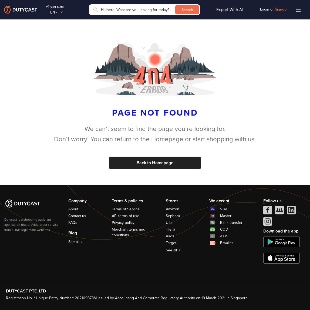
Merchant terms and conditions (128, 232)
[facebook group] (279, 211)
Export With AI (229, 9)
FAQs (72, 222)
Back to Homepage (155, 163)
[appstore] (281, 258)
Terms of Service (126, 209)
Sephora (173, 216)
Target (171, 243)
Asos (170, 236)
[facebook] (267, 211)
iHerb (170, 229)
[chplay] (281, 242)
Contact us (77, 216)
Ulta (169, 222)
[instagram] (267, 222)
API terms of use (125, 216)
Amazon (172, 209)
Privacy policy (123, 222)
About (73, 209)
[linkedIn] (291, 211)
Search (187, 10)
